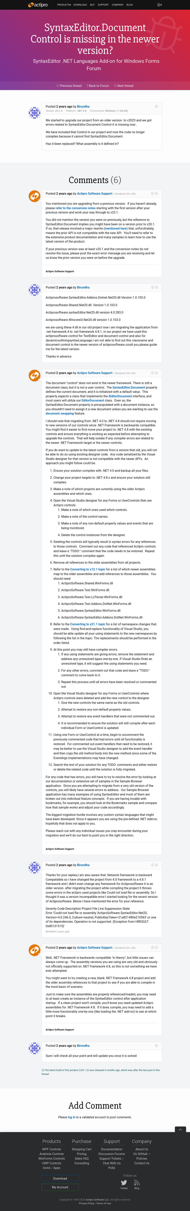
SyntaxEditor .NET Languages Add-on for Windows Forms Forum (96, 64)
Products (52, 1141)
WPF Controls (51, 1149)
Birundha (83, 106)
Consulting (81, 1163)
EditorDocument (93, 400)
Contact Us (141, 1163)
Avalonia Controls (52, 1154)
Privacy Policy (86, 1203)
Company (142, 1141)
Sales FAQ (82, 1158)
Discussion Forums (112, 1154)
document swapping (60, 413)
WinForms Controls (51, 1158)
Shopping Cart (81, 1149)
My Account (60, 1187)
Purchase (81, 1141)
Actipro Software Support (94, 193)
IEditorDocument (120, 396)
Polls (111, 1168)
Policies (141, 1158)
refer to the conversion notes (75, 208)
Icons (46, 1168)
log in (71, 1117)
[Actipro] (38, 5)
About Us (141, 1149)
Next (124, 86)
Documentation (111, 1149)
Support (112, 1141)
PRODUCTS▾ (64, 4)
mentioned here (116, 228)
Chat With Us (112, 1163)
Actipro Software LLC (97, 1199)
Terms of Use (103, 1203)
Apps (57, 1168)
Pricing (82, 1154)
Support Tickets (112, 1158)
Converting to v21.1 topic (87, 624)
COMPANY (118, 4)
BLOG (130, 4)
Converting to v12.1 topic (87, 569)
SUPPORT (103, 4)
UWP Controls (51, 1163)
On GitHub (141, 1154)
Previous (69, 86)
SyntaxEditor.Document (129, 387)
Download (60, 1178)
